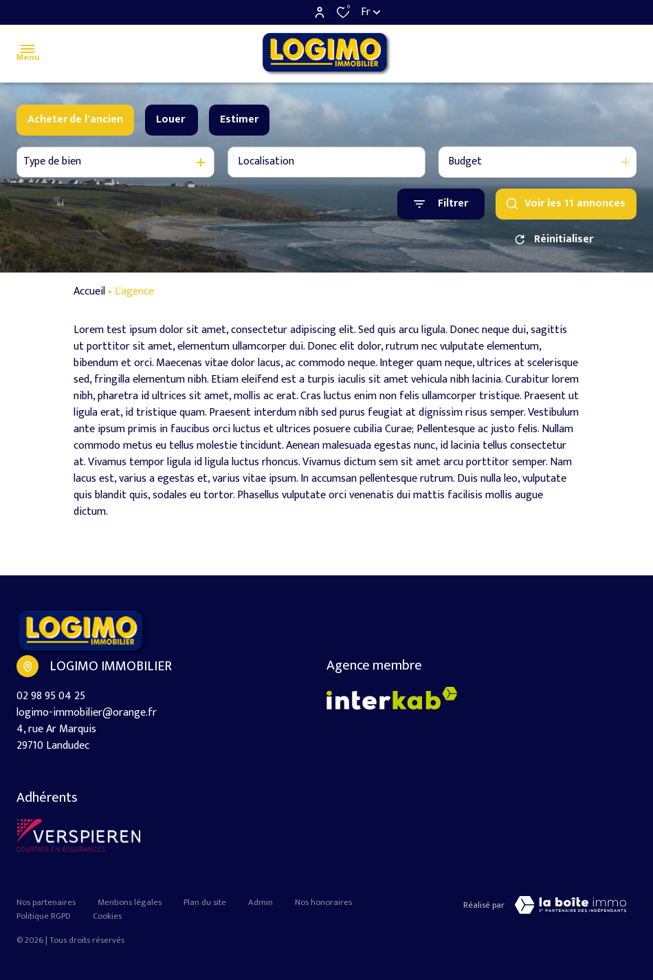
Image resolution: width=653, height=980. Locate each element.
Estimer (239, 119)
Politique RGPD (43, 916)
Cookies (107, 916)
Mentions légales (130, 902)
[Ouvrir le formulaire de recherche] (441, 204)
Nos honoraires (323, 902)
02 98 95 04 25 (50, 696)
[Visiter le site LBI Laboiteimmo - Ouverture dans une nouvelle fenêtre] (571, 905)
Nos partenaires (46, 902)
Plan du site (205, 902)
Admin (260, 902)
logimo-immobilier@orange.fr (86, 713)
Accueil (89, 292)
